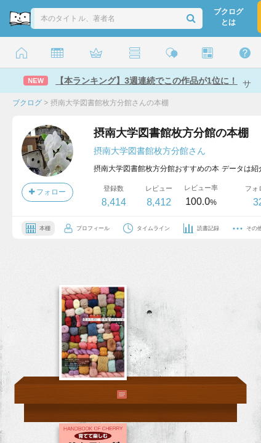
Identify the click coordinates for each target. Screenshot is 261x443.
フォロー (47, 192)
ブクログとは (228, 16)
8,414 (114, 202)
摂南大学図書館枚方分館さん (150, 151)
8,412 (159, 202)
